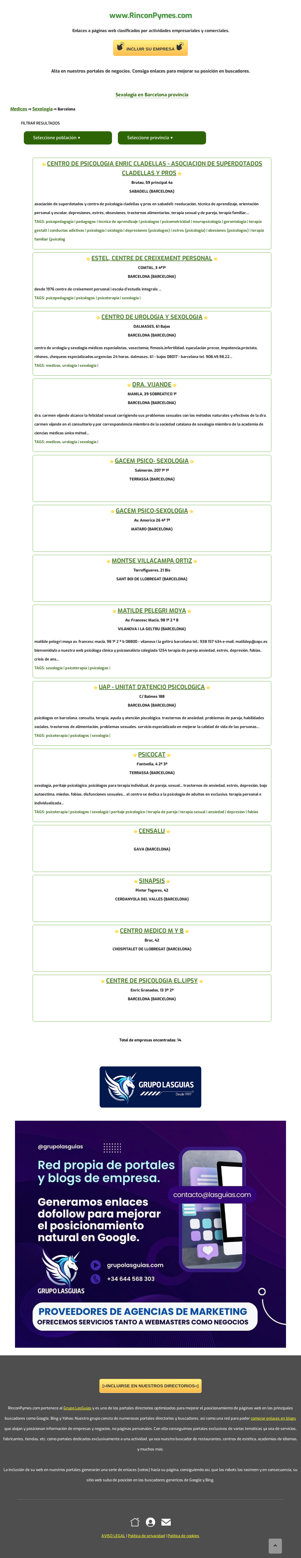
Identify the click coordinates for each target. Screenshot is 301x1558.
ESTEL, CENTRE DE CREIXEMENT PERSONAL (151, 258)
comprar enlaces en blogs (273, 1418)
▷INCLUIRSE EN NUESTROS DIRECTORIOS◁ (150, 1385)
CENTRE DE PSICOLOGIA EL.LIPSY (152, 981)
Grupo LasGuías (77, 1408)
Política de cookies (183, 1535)
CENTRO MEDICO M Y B (152, 931)
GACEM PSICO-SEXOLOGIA (152, 511)
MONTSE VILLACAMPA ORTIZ (152, 561)
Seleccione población (54, 138)
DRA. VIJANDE (151, 385)
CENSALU (152, 831)
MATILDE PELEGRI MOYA (152, 611)
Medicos (18, 109)
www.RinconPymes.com (150, 15)
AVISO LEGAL (113, 1535)
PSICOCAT (151, 755)
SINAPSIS (152, 881)
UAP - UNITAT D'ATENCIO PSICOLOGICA (152, 687)
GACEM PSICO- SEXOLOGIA (152, 461)
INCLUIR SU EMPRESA (150, 46)
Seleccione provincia (148, 138)
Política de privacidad (146, 1535)
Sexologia (42, 109)
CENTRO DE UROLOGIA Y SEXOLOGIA (152, 317)
